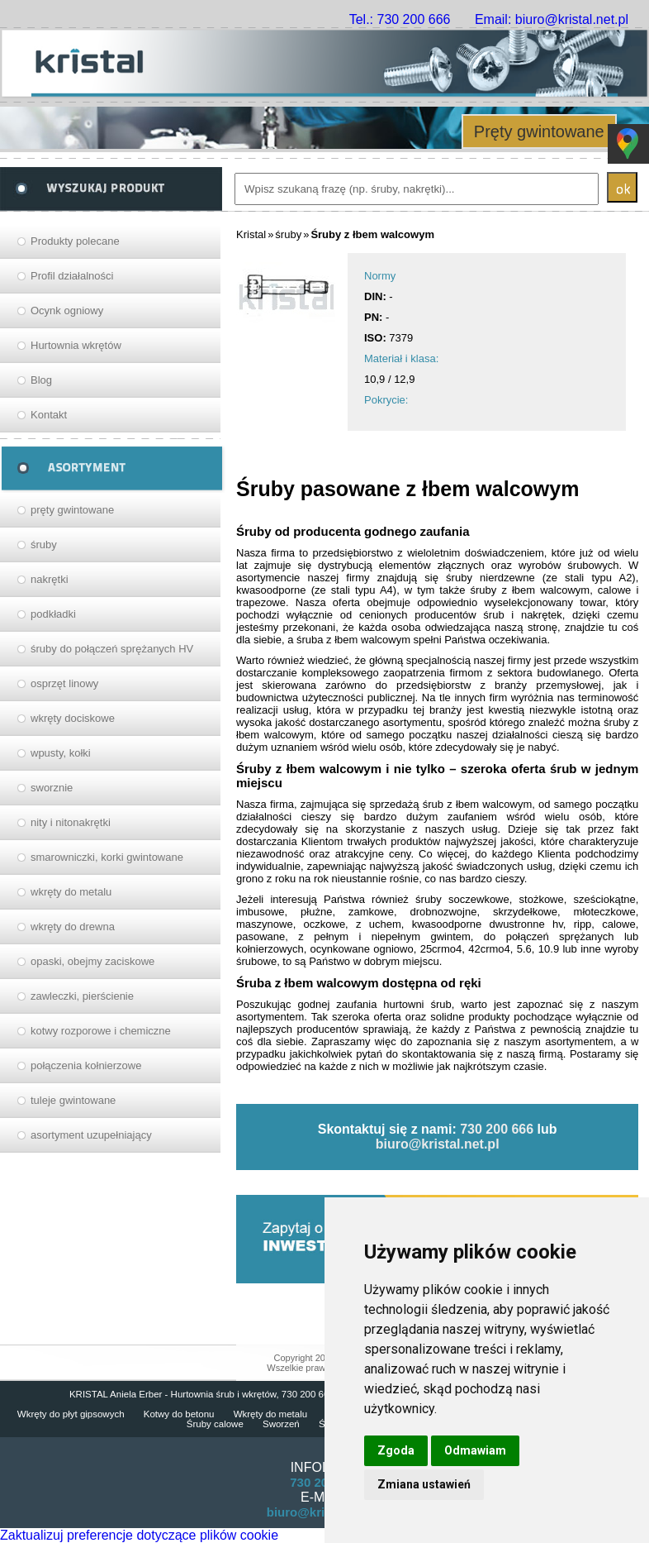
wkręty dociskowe (73, 718)
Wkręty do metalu (270, 1414)
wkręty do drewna (73, 926)
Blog (41, 380)
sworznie (52, 787)
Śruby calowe (215, 1424)
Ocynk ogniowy (67, 310)
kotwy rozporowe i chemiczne (101, 1031)
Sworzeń (281, 1424)
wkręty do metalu (71, 892)
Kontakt (49, 414)
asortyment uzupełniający (91, 1135)
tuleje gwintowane (73, 1100)
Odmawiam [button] (475, 1450)
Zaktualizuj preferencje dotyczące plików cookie (139, 1535)
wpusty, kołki (61, 753)
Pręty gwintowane (539, 131)
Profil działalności (72, 276)
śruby (44, 544)
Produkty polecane (75, 241)
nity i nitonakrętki (71, 822)
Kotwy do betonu (179, 1414)
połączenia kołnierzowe (86, 1065)
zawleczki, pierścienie (82, 996)
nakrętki (50, 579)
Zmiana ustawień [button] (424, 1484)
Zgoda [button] (396, 1450)
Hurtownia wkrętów (76, 345)
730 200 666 (496, 1129)
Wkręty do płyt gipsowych (71, 1414)
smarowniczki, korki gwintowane (107, 857)
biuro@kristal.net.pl (438, 1144)
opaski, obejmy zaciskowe (92, 961)
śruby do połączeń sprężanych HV (112, 649)
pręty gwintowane (72, 510)
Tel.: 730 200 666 (400, 19)
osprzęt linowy (64, 683)
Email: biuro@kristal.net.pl (551, 19)
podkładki (53, 614)
